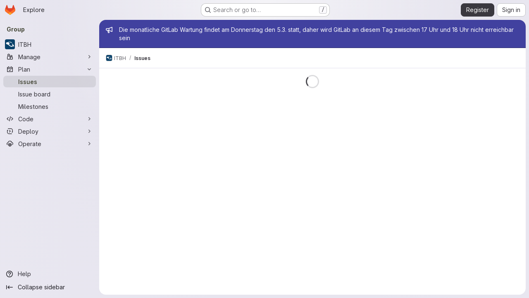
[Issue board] (49, 94)
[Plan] (49, 69)
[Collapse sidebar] (49, 287)
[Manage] (49, 56)
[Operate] (49, 143)
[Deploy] (49, 131)
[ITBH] (49, 44)
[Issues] (49, 81)
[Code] (49, 119)
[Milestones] (49, 106)
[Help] (49, 274)
